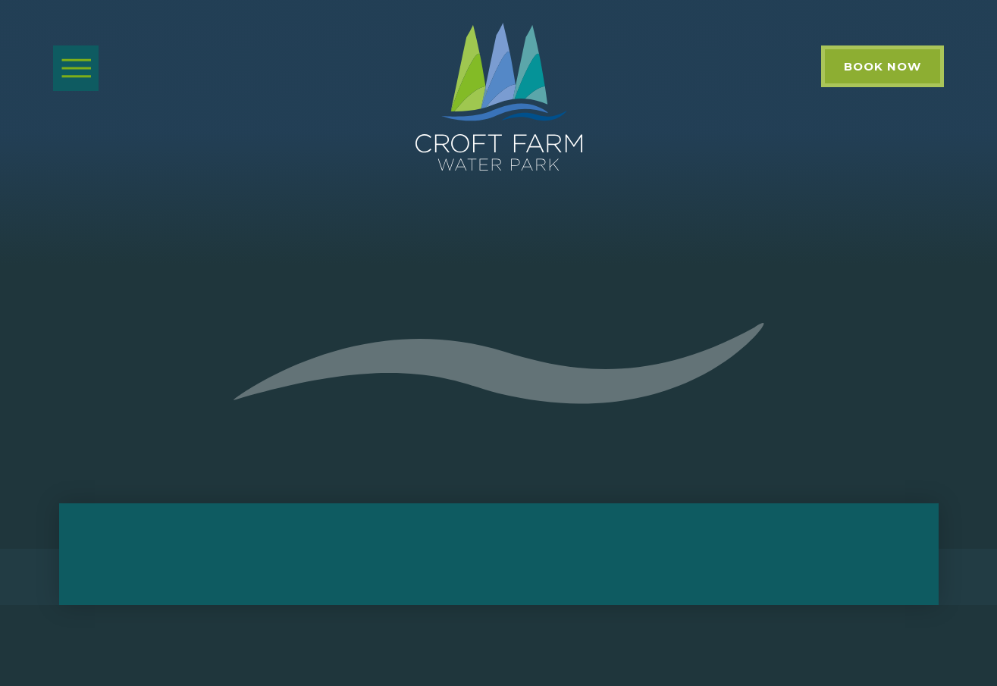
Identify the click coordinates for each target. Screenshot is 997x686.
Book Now (882, 66)
